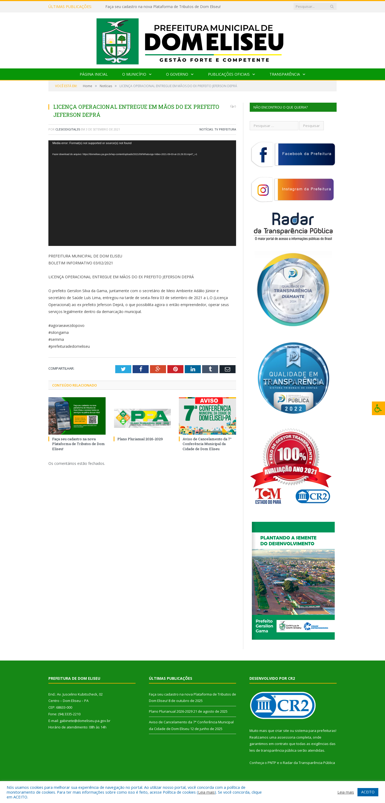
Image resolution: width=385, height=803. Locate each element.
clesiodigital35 (67, 129)
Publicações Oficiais (229, 74)
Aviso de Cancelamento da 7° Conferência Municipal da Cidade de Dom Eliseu (207, 444)
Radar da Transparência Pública (309, 762)
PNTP (272, 762)
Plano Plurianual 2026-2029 (140, 439)
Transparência (285, 74)
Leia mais (206, 792)
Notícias (206, 129)
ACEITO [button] (368, 791)
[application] (142, 193)
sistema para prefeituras (315, 730)
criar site (282, 730)
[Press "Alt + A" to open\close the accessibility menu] (378, 408)
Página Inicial (94, 74)
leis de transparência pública (273, 750)
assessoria (286, 737)
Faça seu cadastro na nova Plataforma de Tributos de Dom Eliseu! (163, 6)
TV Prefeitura (225, 129)
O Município (134, 74)
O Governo (177, 74)
